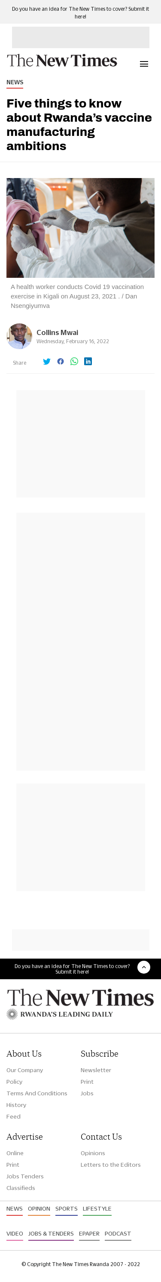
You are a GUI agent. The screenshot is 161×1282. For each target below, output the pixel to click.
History (16, 1104)
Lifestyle (97, 1208)
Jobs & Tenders (51, 1233)
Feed (13, 1116)
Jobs (87, 1093)
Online (15, 1153)
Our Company (24, 1070)
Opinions (93, 1153)
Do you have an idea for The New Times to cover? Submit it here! (72, 969)
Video (14, 1233)
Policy (14, 1081)
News (14, 82)
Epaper (89, 1233)
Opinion (39, 1208)
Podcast (118, 1233)
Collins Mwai (57, 332)
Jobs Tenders (25, 1176)
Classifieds (20, 1187)
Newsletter (96, 1070)
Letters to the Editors (111, 1164)
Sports (66, 1208)
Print (87, 1081)
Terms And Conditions (36, 1093)
